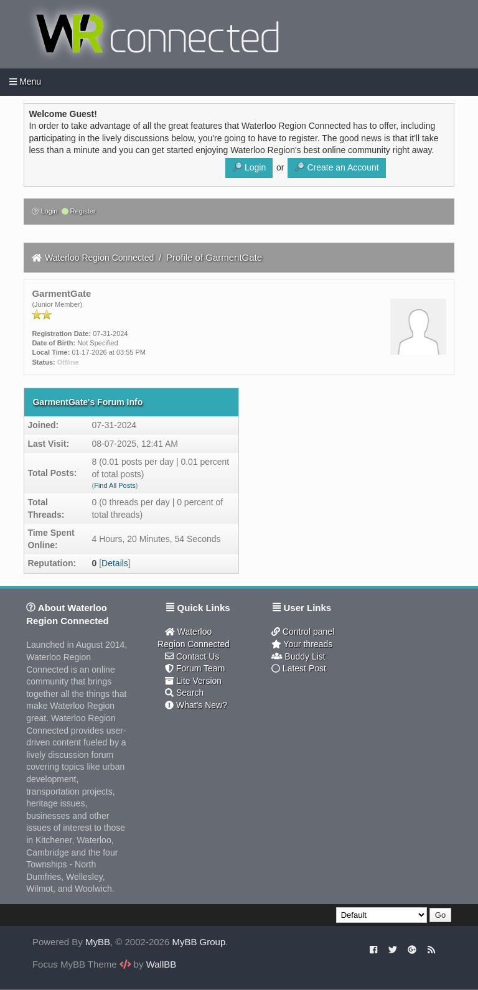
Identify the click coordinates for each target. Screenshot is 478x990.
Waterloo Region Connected (99, 258)
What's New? (196, 705)
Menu (25, 81)
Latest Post (298, 668)
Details (114, 563)
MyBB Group (198, 941)
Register (79, 211)
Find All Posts (115, 485)
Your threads (301, 644)
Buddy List (298, 656)
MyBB (97, 941)
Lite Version (193, 681)
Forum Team (195, 668)
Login (44, 211)
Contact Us (192, 656)
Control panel (302, 632)
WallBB (161, 964)
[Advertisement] (332, 761)
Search (184, 693)
